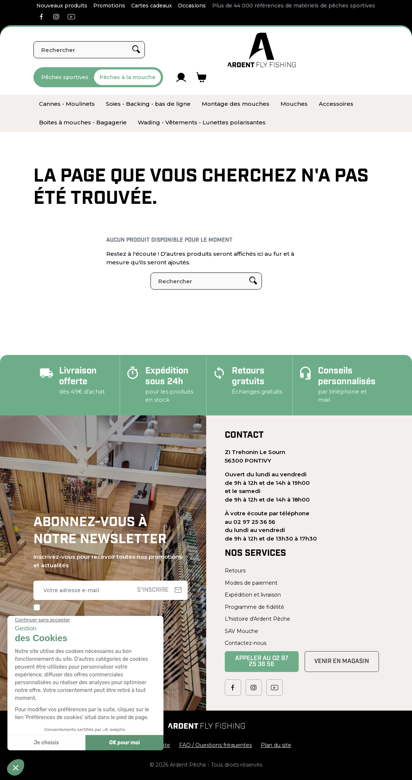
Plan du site (276, 745)
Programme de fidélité (254, 607)
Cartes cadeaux (151, 5)
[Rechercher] (89, 49)
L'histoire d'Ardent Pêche (257, 619)
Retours (235, 570)
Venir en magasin (341, 662)
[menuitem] (66, 104)
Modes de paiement (251, 583)
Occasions (192, 5)
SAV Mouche (241, 631)
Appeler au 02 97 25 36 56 (261, 662)
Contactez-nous (245, 643)
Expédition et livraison (253, 594)
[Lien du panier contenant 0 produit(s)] (201, 77)
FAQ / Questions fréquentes (215, 745)
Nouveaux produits (61, 5)
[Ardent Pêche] (261, 50)
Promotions (109, 5)
